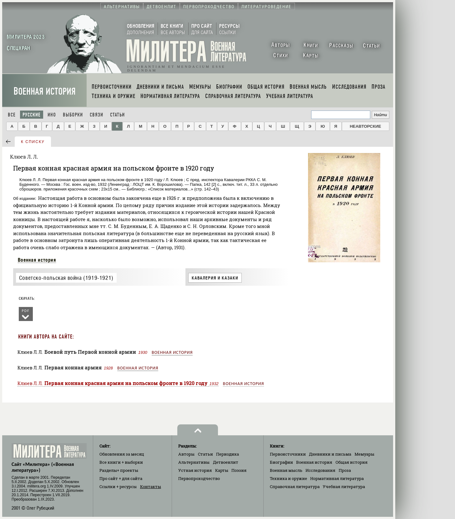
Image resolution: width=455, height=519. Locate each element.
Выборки (73, 114)
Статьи (117, 114)
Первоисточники (288, 454)
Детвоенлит (225, 462)
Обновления (121, 454)
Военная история (44, 91)
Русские (32, 114)
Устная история (195, 470)
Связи (96, 114)
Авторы (186, 454)
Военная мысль (286, 470)
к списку (33, 142)
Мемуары (364, 454)
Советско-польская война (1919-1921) (66, 277)
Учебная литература (344, 486)
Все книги (121, 462)
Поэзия (238, 470)
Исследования (320, 470)
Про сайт (120, 478)
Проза (345, 470)
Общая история (351, 462)
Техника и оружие (288, 478)
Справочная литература (295, 486)
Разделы (118, 470)
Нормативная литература (337, 478)
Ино (52, 114)
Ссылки (118, 486)
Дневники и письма (330, 454)
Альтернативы (194, 462)
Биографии (281, 462)
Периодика (227, 454)
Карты (221, 470)
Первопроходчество (199, 478)
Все (12, 114)
